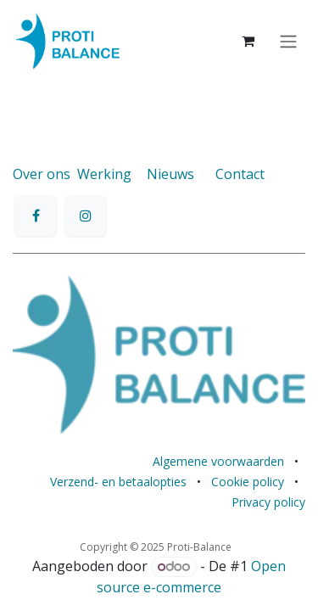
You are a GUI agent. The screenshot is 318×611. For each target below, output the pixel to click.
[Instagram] (85, 215)
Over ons (41, 174)
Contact (240, 174)
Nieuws (170, 174)
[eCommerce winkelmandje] (248, 41)
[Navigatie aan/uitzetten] (288, 41)
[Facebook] (35, 215)
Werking (104, 174)
